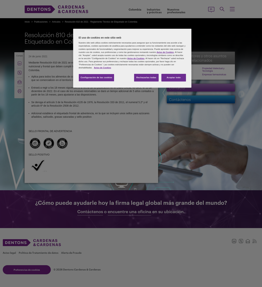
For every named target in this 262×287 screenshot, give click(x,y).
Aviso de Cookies (165, 52)
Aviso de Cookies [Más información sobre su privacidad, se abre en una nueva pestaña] (102, 68)
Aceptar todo (174, 77)
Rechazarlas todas (146, 77)
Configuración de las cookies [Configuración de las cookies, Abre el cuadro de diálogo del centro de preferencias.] (96, 77)
